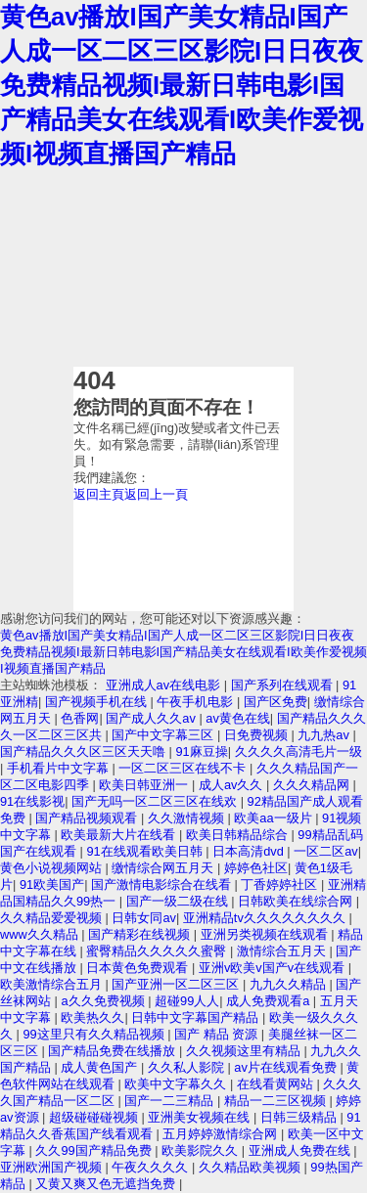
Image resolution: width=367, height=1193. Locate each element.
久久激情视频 (188, 818)
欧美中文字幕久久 (177, 1084)
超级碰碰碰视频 (95, 1117)
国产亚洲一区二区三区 (177, 984)
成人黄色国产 (101, 1067)
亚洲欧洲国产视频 (53, 1167)
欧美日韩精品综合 (239, 834)
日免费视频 (258, 735)
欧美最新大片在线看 (120, 834)
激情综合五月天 (283, 951)
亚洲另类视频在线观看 (266, 934)
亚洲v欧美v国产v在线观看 (273, 967)
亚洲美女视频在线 (200, 1117)
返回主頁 (98, 494)
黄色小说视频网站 (53, 868)
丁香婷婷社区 (281, 884)
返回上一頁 (156, 494)
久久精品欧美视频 (251, 1167)
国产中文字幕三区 (164, 735)
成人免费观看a (269, 1001)
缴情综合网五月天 (164, 868)
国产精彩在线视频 (141, 934)
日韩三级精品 (300, 1117)
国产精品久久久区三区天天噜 (84, 751)
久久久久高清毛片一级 (298, 751)
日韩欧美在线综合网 (297, 901)
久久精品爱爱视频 (53, 917)
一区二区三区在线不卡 (184, 768)
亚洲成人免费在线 (301, 1150)
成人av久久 (232, 784)
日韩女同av (144, 917)
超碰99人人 (187, 1001)
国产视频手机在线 (98, 701)
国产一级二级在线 (179, 901)
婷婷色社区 (256, 868)
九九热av (325, 735)
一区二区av (326, 851)
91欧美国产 (52, 884)
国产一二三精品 (170, 1100)
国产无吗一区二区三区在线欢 (156, 801)
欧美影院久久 (201, 1150)
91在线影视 (32, 801)
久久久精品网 (313, 784)
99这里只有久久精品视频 (95, 1034)
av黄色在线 (238, 718)
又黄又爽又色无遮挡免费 (107, 1183)
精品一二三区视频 (277, 1100)
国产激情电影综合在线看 (163, 884)
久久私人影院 (188, 1067)
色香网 (80, 718)
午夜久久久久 (152, 1167)
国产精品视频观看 (88, 818)
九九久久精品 (290, 984)
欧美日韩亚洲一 (145, 784)
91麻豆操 (201, 751)
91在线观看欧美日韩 (146, 851)
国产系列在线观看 (284, 685)
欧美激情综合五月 (53, 984)
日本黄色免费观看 (139, 967)
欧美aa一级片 (274, 818)
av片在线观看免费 (287, 1067)
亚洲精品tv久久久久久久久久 (266, 917)
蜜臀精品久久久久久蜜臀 (158, 951)
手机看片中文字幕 (60, 768)
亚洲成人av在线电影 (165, 685)
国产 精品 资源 (217, 1034)
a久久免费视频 (104, 1001)
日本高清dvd (249, 851)
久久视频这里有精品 (245, 1050)
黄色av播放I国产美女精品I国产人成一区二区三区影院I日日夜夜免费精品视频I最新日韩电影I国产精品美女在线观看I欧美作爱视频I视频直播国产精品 (181, 85)
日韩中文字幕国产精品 (196, 1017)
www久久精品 (40, 934)
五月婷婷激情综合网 (221, 1134)
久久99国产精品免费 (95, 1150)
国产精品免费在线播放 (113, 1050)
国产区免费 (275, 701)
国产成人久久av (152, 718)
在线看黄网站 (277, 1084)
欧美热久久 (92, 1017)
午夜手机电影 (197, 701)
